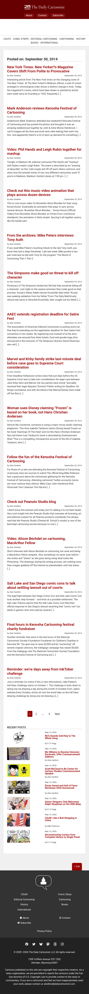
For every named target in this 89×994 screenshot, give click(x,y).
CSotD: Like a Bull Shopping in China (61, 819)
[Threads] (55, 944)
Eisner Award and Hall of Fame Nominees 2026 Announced (61, 786)
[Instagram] (62, 944)
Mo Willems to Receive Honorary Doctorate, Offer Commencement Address (62, 754)
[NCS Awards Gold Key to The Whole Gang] (18, 738)
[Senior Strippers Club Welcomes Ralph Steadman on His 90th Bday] (18, 804)
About (29, 15)
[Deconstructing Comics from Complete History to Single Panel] (18, 837)
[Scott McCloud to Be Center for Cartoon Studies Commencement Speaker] (18, 771)
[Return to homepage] (44, 884)
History (81, 39)
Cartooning (66, 39)
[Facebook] (27, 944)
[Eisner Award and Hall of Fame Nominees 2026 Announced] (18, 788)
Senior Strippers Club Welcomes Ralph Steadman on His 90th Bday (63, 803)
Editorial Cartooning (44, 39)
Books (34, 42)
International (49, 42)
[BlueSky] (41, 944)
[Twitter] (34, 944)
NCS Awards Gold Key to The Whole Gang (60, 737)
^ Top (77, 866)
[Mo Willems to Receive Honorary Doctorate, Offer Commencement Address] (18, 754)
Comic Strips (21, 39)
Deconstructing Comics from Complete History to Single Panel (62, 836)
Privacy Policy (44, 931)
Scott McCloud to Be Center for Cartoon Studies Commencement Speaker (62, 771)
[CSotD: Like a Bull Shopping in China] (18, 820)
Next (57, 713)
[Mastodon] (48, 944)
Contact (42, 15)
